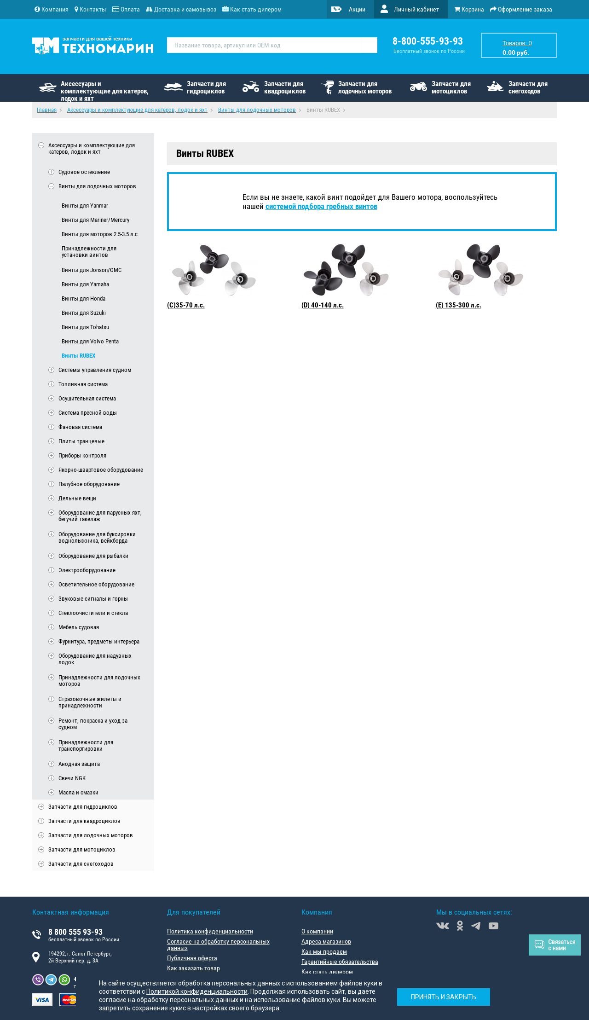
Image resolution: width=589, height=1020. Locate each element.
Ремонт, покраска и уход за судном (92, 724)
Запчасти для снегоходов (528, 87)
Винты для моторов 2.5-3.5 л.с (100, 234)
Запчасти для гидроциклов (206, 87)
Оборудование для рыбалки (93, 556)
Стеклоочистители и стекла (93, 613)
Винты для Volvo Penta (90, 341)
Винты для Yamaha (85, 284)
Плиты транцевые (81, 441)
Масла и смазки (78, 792)
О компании (317, 931)
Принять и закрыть (443, 997)
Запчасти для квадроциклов (285, 87)
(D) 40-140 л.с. (322, 305)
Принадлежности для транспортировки (85, 745)
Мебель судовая (78, 627)
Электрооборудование (86, 570)
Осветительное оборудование (96, 584)
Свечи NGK (72, 778)
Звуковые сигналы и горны (93, 599)
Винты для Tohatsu (85, 327)
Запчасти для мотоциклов (451, 87)
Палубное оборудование (89, 484)
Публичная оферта (192, 958)
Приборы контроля (82, 455)
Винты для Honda (83, 298)
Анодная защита (79, 764)
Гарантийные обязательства (339, 961)
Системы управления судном (94, 370)
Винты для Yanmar (85, 206)
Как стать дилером (327, 971)
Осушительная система (87, 398)
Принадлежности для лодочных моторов (99, 680)
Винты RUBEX (78, 356)
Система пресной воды (87, 413)
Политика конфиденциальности (210, 931)
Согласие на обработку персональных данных (218, 944)
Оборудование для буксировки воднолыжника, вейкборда (97, 537)
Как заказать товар (193, 968)
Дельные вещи (77, 498)
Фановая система (80, 427)
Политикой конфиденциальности (197, 991)
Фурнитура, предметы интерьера (98, 641)
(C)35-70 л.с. (186, 305)
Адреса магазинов (326, 941)
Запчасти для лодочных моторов (365, 87)
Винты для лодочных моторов (97, 186)
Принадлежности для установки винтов (89, 251)
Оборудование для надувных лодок (95, 659)
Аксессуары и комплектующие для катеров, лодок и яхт (105, 91)
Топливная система (83, 384)
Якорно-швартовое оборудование (100, 470)
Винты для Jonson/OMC (91, 270)
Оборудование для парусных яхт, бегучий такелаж (100, 516)
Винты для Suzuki (84, 313)
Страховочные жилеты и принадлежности (89, 702)
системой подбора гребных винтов (321, 206)
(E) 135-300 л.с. (458, 305)
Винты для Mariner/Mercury (95, 220)
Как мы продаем (324, 951)
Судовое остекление (84, 172)
